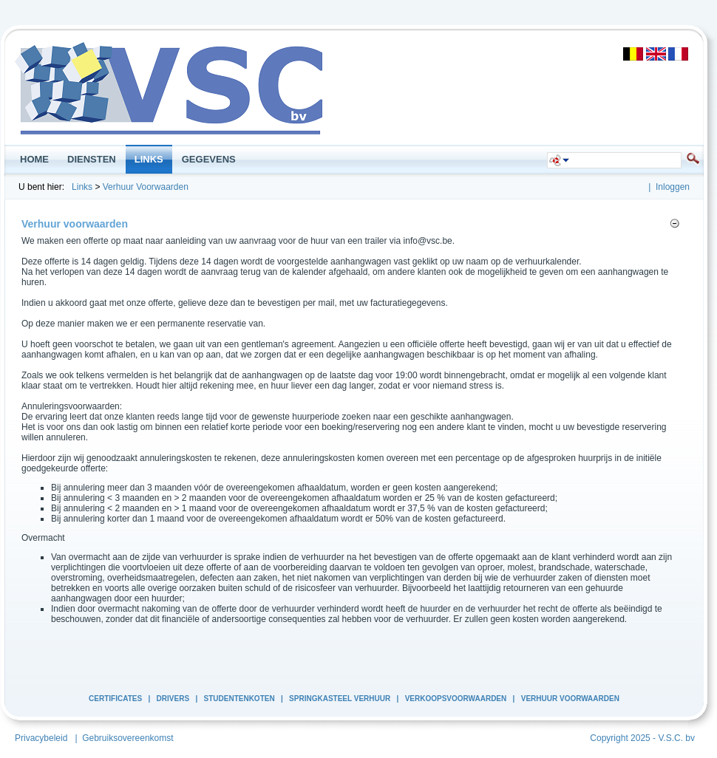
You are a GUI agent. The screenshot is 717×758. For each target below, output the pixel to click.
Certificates (115, 698)
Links (82, 187)
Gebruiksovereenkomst (127, 738)
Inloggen (673, 187)
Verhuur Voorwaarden (145, 187)
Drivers (173, 698)
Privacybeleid (41, 738)
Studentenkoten (239, 698)
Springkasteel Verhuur (339, 698)
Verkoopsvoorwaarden (456, 698)
